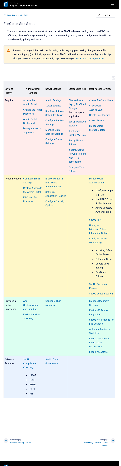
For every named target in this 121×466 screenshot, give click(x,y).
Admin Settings (53, 100)
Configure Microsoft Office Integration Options (99, 229)
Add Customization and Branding (30, 305)
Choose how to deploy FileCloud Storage (77, 104)
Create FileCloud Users (101, 100)
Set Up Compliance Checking (29, 363)
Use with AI (105, 15)
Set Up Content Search (101, 293)
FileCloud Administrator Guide (16, 15)
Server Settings (53, 105)
